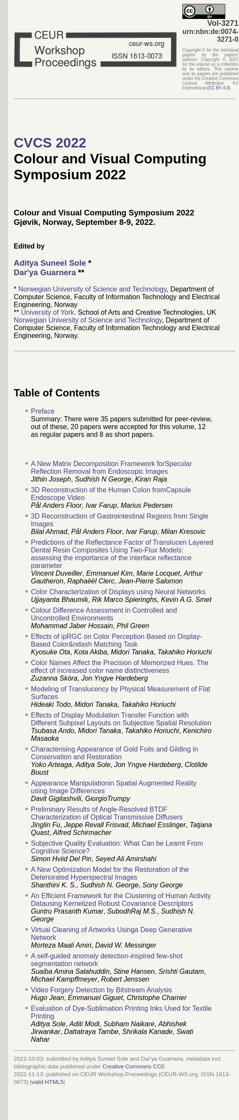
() (218, 88)
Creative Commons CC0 (133, 1066)
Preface (42, 411)
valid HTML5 (47, 1082)
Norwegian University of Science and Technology (92, 289)
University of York (47, 312)
